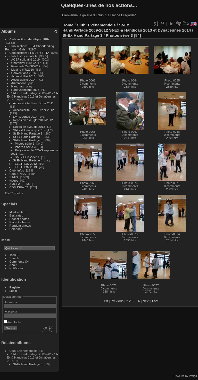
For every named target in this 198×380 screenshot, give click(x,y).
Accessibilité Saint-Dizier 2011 (33, 103)
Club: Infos (17, 170)
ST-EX (14, 177)
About (14, 264)
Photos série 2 (24, 143)
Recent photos (19, 218)
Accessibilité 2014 (23, 79)
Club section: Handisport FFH (29, 39)
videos (14, 180)
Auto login (12, 322)
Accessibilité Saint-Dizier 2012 (33, 109)
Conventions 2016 (23, 72)
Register (15, 287)
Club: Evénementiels (23, 56)
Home (67, 25)
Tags (13, 254)
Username (11, 302)
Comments (17, 261)
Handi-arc (17, 86)
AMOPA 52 (17, 183)
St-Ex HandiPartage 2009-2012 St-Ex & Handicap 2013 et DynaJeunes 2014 (32, 96)
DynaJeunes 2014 (25, 116)
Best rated (16, 215)
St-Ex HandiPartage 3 (28, 140)
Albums (8, 31)
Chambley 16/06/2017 (26, 62)
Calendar (16, 228)
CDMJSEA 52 (19, 187)
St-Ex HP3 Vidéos (27, 157)
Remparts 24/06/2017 (25, 66)
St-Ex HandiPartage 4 (28, 160)
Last (155, 301)
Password (10, 312)
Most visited (18, 212)
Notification (17, 268)
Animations (18, 83)
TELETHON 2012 (25, 163)
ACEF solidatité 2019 (25, 59)
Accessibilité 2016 (23, 76)
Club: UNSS (18, 173)
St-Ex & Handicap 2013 (29, 130)
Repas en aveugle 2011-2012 (33, 120)
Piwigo (193, 375)
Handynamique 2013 (25, 89)
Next (146, 301)
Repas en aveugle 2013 (29, 126)
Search (14, 258)
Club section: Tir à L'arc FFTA (29, 52)
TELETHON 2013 (25, 167)
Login (13, 290)
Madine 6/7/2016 (22, 69)
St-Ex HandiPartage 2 (28, 136)
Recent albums (20, 222)
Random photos (20, 225)
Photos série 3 (25, 146)
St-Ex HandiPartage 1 (28, 133)
